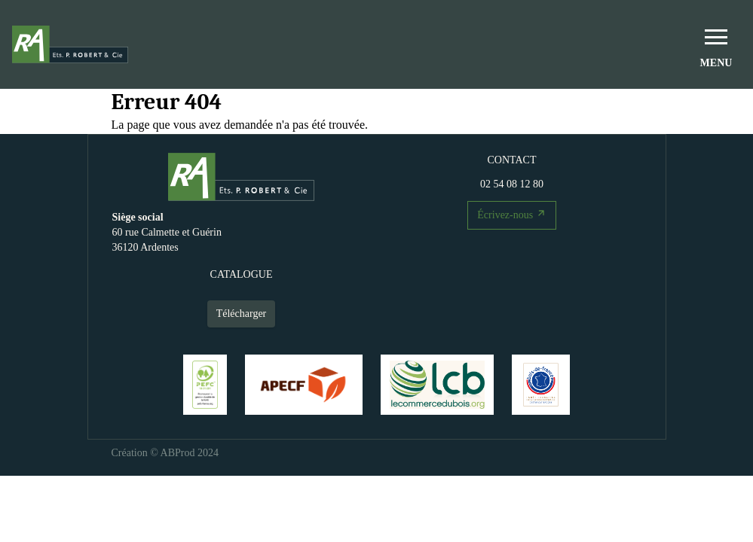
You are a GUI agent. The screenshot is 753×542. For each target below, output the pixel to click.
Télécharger (241, 313)
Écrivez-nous (512, 213)
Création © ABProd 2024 (165, 452)
